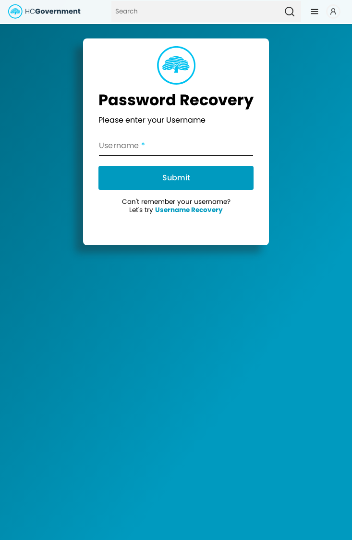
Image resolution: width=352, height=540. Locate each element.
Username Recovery (189, 209)
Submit (176, 177)
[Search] (194, 11)
